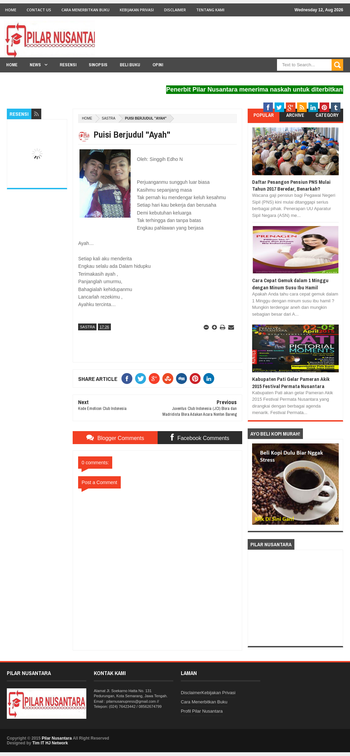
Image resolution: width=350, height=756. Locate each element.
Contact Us (39, 9)
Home (10, 9)
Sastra (108, 118)
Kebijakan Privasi (137, 9)
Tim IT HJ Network (50, 743)
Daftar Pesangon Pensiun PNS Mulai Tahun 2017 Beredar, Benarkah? (291, 185)
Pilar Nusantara (57, 738)
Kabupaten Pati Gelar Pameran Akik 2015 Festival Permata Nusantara (291, 382)
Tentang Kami (210, 9)
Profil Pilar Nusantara (202, 711)
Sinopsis (98, 65)
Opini (157, 65)
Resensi (68, 65)
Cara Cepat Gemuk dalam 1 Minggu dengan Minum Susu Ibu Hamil (290, 284)
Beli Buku (130, 65)
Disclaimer (175, 9)
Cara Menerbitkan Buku (85, 9)
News (35, 65)
